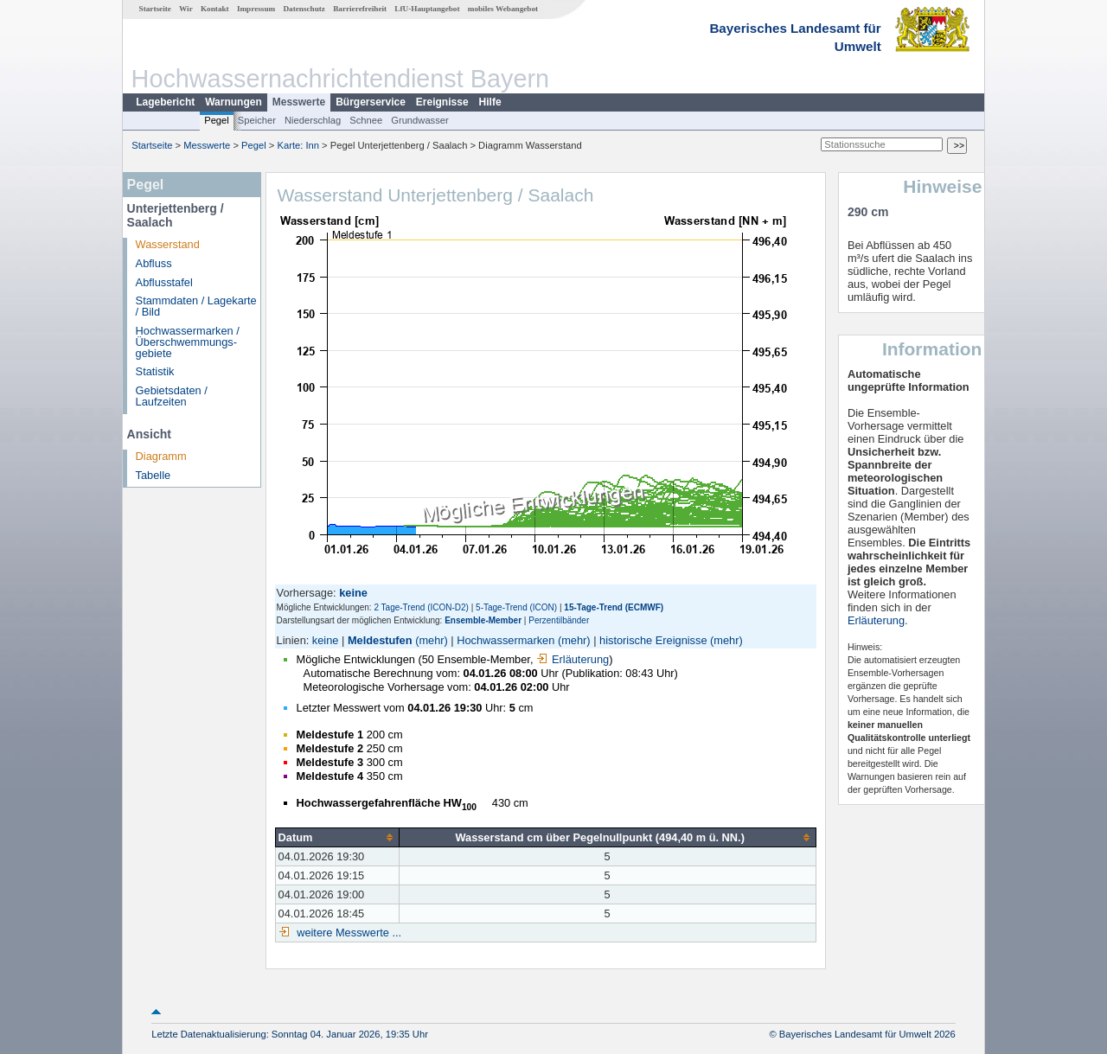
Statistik (155, 371)
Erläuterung (572, 659)
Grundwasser (420, 120)
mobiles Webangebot (503, 8)
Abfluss (154, 263)
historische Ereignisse (653, 640)
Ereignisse (442, 102)
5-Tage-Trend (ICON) (516, 607)
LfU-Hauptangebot (426, 8)
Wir (186, 8)
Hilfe (490, 102)
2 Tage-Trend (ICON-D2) (421, 607)
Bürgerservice (371, 102)
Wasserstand (168, 244)
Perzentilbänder (558, 620)
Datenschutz (304, 8)
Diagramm (161, 456)
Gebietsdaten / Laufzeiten (172, 396)
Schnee (365, 120)
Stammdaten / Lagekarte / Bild (196, 306)
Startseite (155, 8)
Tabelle (153, 475)
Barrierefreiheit (360, 8)
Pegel (216, 120)
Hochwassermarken (505, 640)
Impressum (256, 8)
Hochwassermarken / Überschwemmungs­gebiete (188, 342)
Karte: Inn (299, 145)
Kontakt (215, 8)
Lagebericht (165, 102)
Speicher (257, 120)
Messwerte (298, 102)
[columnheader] (337, 836)
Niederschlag (313, 120)
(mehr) (431, 640)
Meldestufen (380, 640)
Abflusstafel (164, 282)
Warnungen (233, 102)
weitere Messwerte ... (347, 932)
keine (325, 640)
